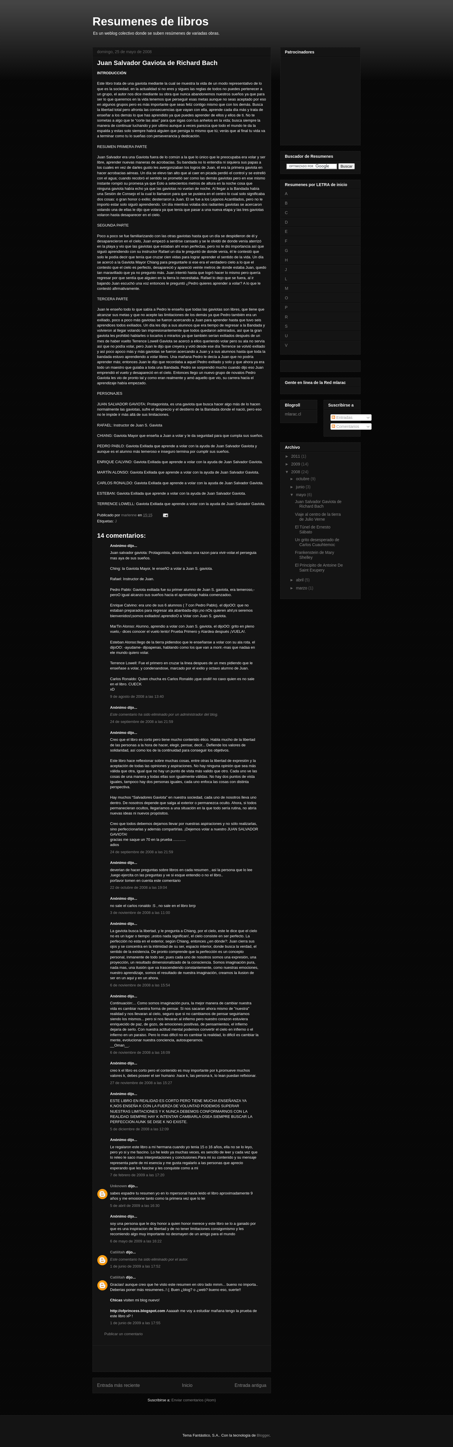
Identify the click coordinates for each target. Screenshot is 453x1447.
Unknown (118, 1186)
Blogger (263, 1435)
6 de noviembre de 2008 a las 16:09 (140, 1052)
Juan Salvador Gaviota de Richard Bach (318, 504)
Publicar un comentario (123, 1334)
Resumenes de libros (150, 21)
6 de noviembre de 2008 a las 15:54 (140, 985)
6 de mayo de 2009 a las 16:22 (136, 1241)
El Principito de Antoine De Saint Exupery (319, 567)
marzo (302, 588)
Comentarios (345, 426)
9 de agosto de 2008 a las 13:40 (137, 696)
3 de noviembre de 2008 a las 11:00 (140, 912)
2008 (296, 472)
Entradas (342, 417)
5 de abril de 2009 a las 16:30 (134, 1205)
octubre (303, 478)
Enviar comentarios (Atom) (193, 1400)
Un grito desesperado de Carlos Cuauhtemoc (317, 542)
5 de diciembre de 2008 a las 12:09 (139, 1129)
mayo (301, 494)
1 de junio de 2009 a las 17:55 (135, 1323)
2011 (296, 456)
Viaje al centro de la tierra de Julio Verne (318, 517)
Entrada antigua (250, 1385)
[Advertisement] (181, 1358)
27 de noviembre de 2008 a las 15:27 (141, 1083)
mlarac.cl (293, 414)
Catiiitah (117, 1252)
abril (300, 580)
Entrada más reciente (118, 1385)
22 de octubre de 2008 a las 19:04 (138, 887)
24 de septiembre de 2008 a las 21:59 (141, 721)
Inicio (187, 1385)
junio (300, 487)
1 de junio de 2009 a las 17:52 (135, 1266)
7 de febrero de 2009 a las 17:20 (137, 1175)
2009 (296, 464)
